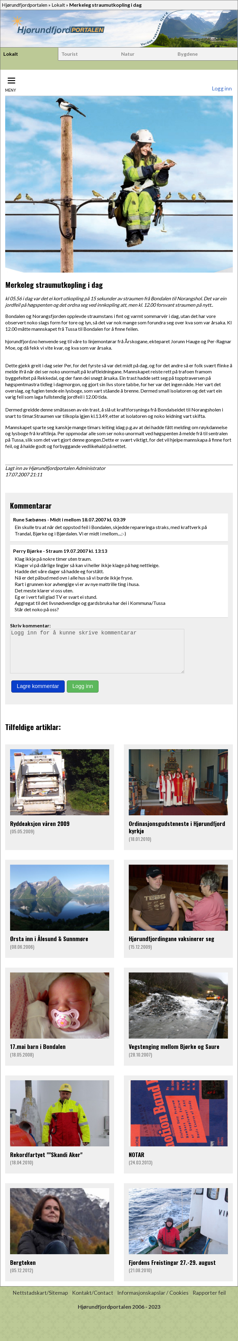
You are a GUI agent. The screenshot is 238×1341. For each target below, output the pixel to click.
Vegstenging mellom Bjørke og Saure (174, 1055)
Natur (128, 54)
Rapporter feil (209, 1301)
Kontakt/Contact (92, 1301)
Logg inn (222, 88)
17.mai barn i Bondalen (38, 1055)
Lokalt (58, 5)
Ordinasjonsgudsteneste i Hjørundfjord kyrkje (177, 835)
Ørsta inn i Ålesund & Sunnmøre (49, 947)
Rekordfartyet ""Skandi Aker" (46, 1163)
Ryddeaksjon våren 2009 (40, 832)
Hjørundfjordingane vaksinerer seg (171, 947)
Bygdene (188, 54)
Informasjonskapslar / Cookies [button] (153, 1301)
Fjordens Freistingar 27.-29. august (172, 1271)
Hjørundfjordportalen (24, 5)
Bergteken (23, 1271)
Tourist (69, 54)
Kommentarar (31, 505)
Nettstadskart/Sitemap (40, 1301)
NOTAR (136, 1163)
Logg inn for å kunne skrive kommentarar (99, 655)
